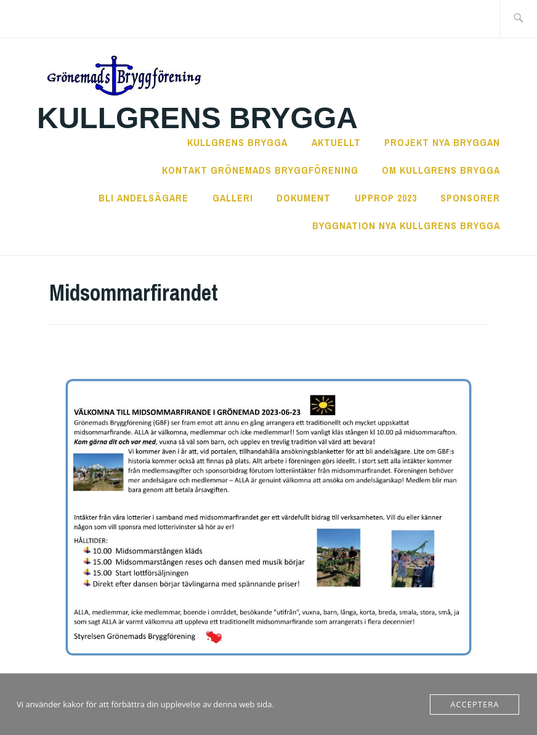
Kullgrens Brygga (197, 118)
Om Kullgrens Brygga (441, 170)
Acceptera (474, 704)
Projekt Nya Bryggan (442, 142)
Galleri (232, 198)
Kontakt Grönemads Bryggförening (260, 170)
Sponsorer (470, 198)
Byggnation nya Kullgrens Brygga (406, 225)
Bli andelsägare (143, 198)
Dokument (304, 198)
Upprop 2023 (386, 198)
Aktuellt (336, 142)
